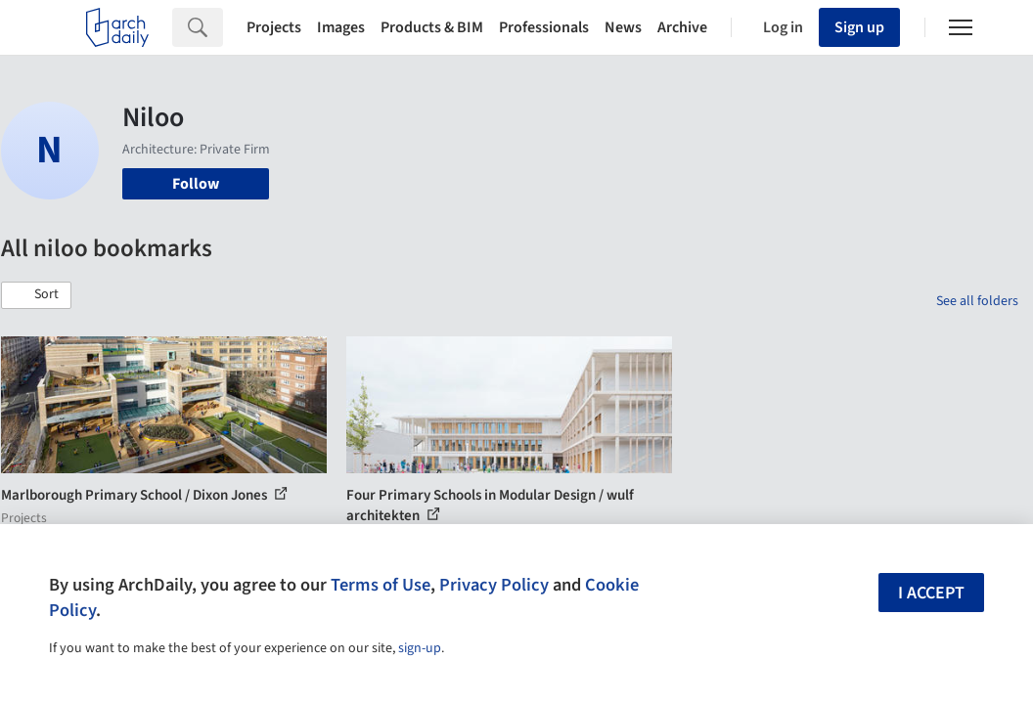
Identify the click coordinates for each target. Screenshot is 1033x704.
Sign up (859, 27)
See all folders (977, 301)
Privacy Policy (494, 584)
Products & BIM (432, 27)
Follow (195, 184)
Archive (682, 27)
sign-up (419, 648)
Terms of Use (380, 584)
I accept (931, 593)
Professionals (544, 27)
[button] (36, 295)
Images (341, 27)
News (623, 27)
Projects (274, 27)
